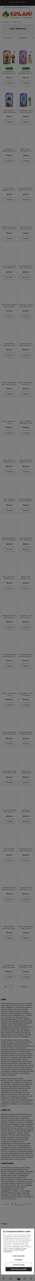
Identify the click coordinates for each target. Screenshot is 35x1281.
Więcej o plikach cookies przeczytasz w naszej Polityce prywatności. (14, 1250)
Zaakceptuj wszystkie (19, 1269)
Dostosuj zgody (18, 1265)
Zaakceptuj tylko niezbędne (19, 1258)
